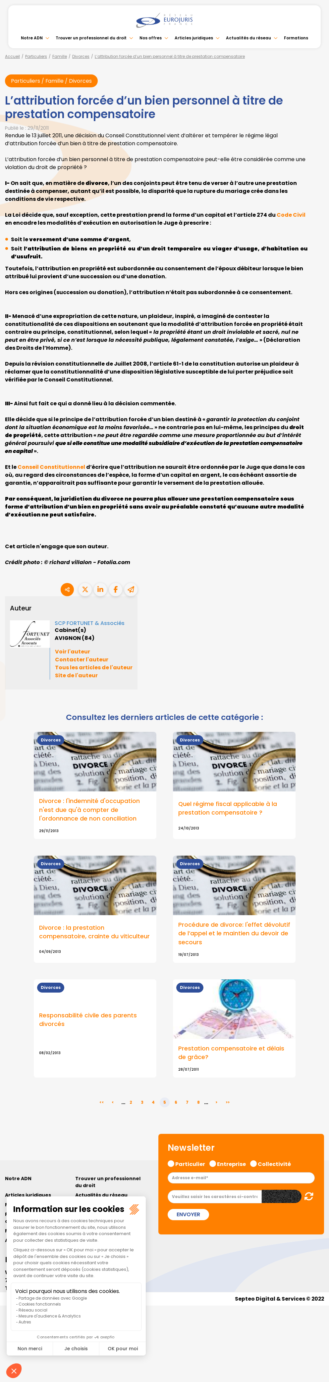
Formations (296, 38)
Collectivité (274, 1164)
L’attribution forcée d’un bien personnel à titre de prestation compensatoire (170, 56)
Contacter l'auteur (81, 660)
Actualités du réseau (248, 38)
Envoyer (188, 1215)
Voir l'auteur (72, 652)
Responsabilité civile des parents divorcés (88, 1020)
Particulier (190, 1164)
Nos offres (150, 38)
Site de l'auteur (76, 676)
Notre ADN (32, 38)
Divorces (80, 56)
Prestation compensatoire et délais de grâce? (231, 1053)
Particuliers (36, 56)
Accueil (12, 56)
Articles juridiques (194, 38)
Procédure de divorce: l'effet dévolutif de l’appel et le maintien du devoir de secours (234, 934)
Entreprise (231, 1164)
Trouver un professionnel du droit (91, 38)
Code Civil (291, 215)
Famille (59, 56)
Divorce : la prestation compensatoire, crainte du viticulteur (94, 932)
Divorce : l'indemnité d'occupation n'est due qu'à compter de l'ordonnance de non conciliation (89, 810)
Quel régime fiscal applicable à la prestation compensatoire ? (227, 808)
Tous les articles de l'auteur (94, 668)
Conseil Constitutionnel (51, 467)
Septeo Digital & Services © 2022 (279, 1299)
